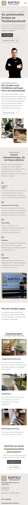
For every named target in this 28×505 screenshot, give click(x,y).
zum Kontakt (7, 35)
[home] (10, 3)
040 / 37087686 (14, 467)
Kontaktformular (14, 462)
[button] (25, 3)
